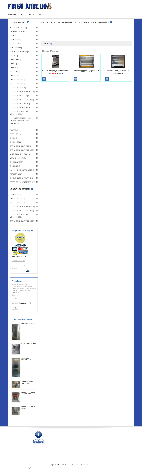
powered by (71, 465)
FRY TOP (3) (14, 68)
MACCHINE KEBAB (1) (18, 88)
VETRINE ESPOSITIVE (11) (19, 158)
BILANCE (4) (14, 36)
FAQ (21, 14)
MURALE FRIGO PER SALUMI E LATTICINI (118, 71)
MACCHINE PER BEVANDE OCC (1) (22, 92)
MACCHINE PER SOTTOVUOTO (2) (22, 170)
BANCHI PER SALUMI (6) (18, 32)
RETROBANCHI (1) (16, 174)
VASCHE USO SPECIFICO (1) (20, 154)
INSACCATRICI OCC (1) (18, 84)
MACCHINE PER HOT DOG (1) (20, 104)
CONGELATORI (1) (16, 48)
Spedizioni (30, 14)
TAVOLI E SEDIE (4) (16, 142)
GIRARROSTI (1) (15, 72)
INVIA (15, 308)
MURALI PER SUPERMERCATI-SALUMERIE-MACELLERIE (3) (20, 119)
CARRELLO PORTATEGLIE (26, 359)
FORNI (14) (14, 56)
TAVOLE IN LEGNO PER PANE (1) (21, 178)
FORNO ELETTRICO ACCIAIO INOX (28, 393)
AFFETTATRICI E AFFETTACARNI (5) (22, 182)
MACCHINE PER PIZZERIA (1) (20, 108)
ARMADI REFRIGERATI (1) (19, 28)
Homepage (12, 14)
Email (13, 295)
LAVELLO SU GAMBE (28, 344)
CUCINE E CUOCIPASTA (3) (19, 52)
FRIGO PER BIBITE (27, 323)
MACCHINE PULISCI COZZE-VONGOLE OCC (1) (20, 113)
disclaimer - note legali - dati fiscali (27, 468)
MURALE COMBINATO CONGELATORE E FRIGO (55, 71)
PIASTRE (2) (14, 130)
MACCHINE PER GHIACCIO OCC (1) (22, 100)
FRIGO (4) (13, 64)
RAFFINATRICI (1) (16, 134)
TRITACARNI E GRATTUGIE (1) (20, 146)
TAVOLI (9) (13, 138)
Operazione (15, 303)
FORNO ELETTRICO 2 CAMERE (28, 407)
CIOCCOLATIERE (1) (17, 162)
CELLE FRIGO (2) (16, 44)
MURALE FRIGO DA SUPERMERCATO (86, 70)
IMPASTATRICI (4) (16, 76)
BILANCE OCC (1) (16, 40)
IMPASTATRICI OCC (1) (18, 80)
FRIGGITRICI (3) (15, 60)
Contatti (41, 14)
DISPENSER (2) (15, 166)
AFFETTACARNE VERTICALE (27, 382)
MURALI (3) (15, 123)
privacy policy (12, 468)
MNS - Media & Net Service (83, 465)
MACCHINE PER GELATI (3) (19, 96)
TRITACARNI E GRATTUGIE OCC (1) (22, 150)
